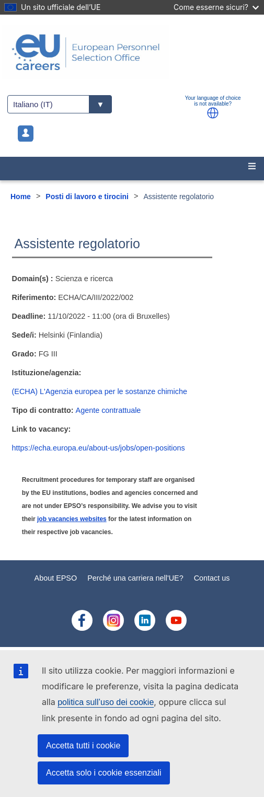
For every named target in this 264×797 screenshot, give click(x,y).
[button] (212, 113)
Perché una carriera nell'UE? (135, 578)
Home (20, 196)
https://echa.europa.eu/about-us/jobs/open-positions (98, 448)
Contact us (212, 578)
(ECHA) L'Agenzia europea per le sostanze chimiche (100, 391)
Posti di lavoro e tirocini (87, 196)
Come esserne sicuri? (216, 7)
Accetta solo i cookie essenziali (104, 772)
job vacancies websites (72, 519)
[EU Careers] (132, 52)
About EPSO (56, 578)
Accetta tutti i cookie (83, 745)
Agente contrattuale (108, 410)
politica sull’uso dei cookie (106, 702)
